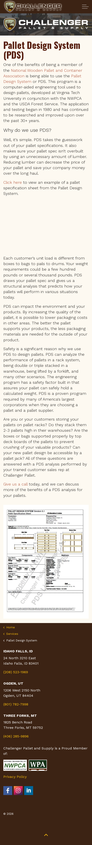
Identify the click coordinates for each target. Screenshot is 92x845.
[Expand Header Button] (85, 6)
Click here (12, 182)
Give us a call (15, 484)
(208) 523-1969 (15, 672)
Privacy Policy (15, 777)
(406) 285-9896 (16, 736)
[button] (46, 834)
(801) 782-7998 (15, 704)
